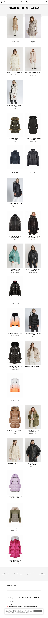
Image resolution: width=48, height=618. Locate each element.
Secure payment (18, 572)
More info (27, 612)
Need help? (42, 572)
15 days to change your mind (30, 574)
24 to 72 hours (6, 573)
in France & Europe (6, 574)
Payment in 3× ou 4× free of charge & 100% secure (18, 574)
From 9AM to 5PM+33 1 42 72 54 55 (42, 574)
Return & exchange (30, 572)
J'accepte (37, 610)
